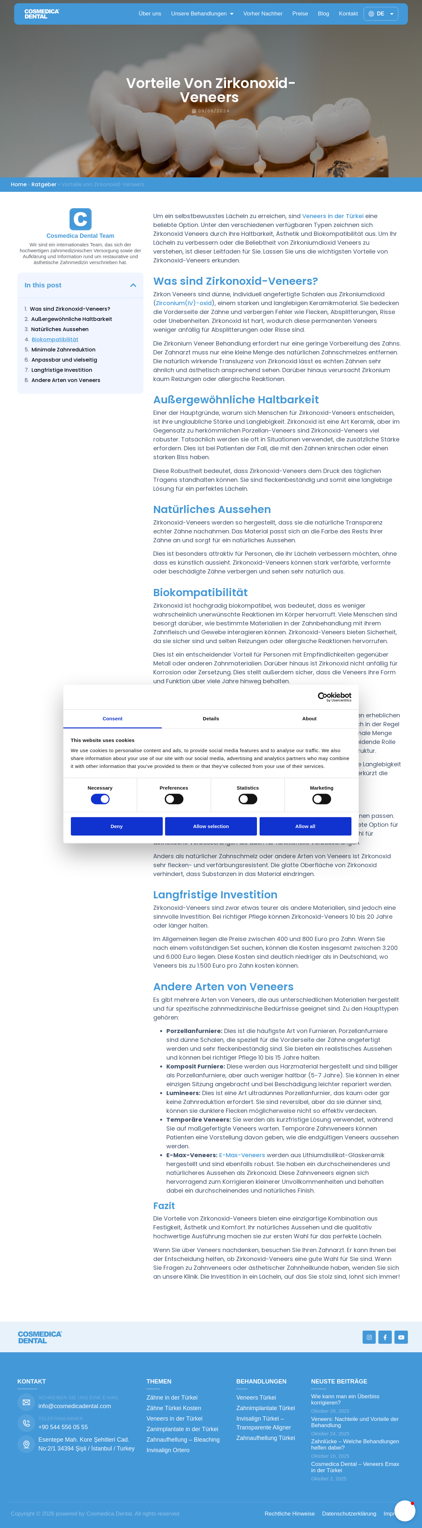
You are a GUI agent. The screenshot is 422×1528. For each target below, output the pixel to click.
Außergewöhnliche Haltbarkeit (71, 319)
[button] (133, 285)
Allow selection (211, 826)
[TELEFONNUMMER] (26, 1423)
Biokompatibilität (55, 339)
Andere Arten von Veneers (66, 380)
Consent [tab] (113, 718)
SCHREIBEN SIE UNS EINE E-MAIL (78, 1397)
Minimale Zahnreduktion (63, 349)
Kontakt (348, 14)
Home (19, 184)
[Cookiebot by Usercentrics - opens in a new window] (322, 697)
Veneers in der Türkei (333, 216)
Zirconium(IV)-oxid (184, 303)
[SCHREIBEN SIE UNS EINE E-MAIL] (26, 1402)
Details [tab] (211, 718)
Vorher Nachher (263, 14)
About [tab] (309, 718)
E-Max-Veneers (242, 1155)
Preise (300, 14)
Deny (117, 826)
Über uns (150, 14)
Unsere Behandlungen (202, 14)
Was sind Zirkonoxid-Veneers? (70, 309)
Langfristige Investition (62, 370)
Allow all (305, 826)
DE (385, 14)
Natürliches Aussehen (60, 329)
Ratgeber (44, 184)
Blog (323, 14)
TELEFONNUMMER (60, 1418)
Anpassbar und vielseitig (64, 360)
